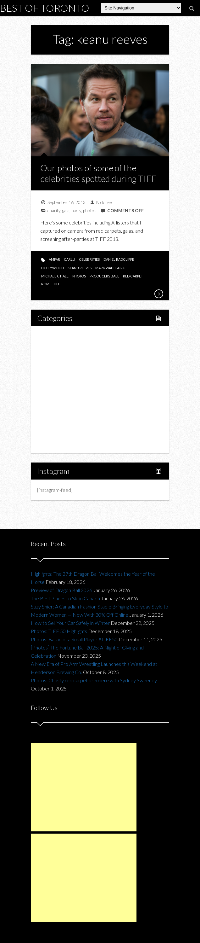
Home (51, 336)
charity (53, 210)
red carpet (133, 276)
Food (49, 368)
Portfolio (53, 432)
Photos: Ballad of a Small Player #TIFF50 (74, 639)
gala (65, 210)
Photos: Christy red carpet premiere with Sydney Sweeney (94, 680)
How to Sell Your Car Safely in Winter (70, 623)
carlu (69, 259)
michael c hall (55, 276)
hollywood (52, 268)
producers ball (104, 276)
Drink (56, 390)
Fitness (58, 357)
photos (90, 210)
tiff (56, 284)
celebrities (89, 259)
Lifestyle (53, 347)
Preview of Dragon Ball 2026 (61, 590)
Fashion (52, 400)
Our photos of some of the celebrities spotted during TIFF (98, 173)
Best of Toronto (44, 8)
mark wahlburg (110, 268)
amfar (54, 259)
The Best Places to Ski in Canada (65, 598)
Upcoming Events (62, 422)
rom (45, 284)
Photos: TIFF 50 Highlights (59, 631)
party (76, 210)
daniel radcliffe (118, 259)
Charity (52, 411)
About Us (54, 443)
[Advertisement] (83, 787)
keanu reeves (80, 268)
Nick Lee (104, 202)
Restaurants (63, 379)
